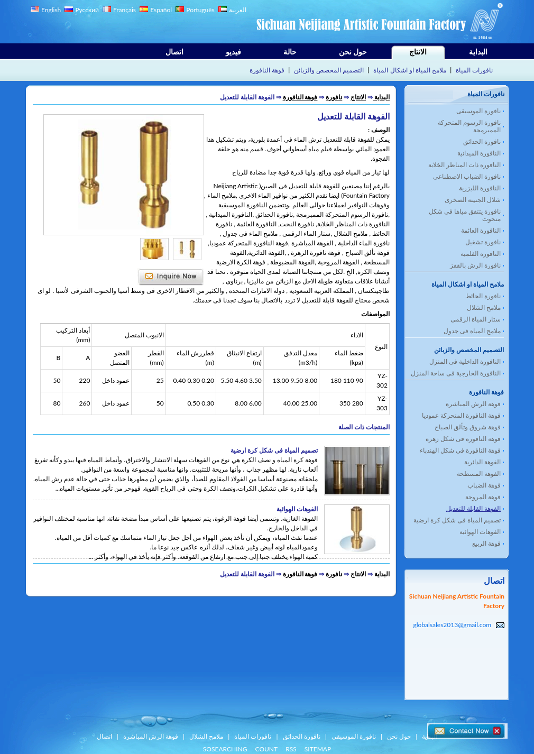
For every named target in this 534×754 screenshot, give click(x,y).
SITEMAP (318, 749)
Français (124, 10)
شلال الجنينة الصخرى (473, 200)
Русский (87, 10)
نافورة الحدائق (482, 141)
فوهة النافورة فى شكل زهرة (463, 439)
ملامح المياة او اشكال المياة (409, 70)
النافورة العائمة (481, 230)
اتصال (174, 51)
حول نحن (353, 51)
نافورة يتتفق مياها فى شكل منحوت (465, 215)
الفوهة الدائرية (482, 462)
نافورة (334, 97)
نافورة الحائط (483, 296)
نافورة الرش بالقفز (475, 265)
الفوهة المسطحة (479, 473)
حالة (290, 51)
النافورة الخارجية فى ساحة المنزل (456, 373)
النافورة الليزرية (480, 188)
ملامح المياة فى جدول (472, 331)
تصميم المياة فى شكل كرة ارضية (457, 520)
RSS (291, 749)
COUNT (266, 749)
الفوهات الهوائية (480, 532)
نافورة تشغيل (483, 242)
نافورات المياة (474, 70)
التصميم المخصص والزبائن (329, 70)
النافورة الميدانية (479, 153)
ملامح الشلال (484, 307)
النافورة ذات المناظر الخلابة (464, 165)
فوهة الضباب (484, 485)
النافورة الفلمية (481, 254)
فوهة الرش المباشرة (473, 404)
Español (161, 10)
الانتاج (418, 51)
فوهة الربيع (486, 543)
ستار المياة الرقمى (475, 319)
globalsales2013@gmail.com (452, 625)
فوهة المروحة (483, 497)
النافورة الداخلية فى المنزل (465, 361)
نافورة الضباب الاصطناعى (467, 176)
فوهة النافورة (267, 70)
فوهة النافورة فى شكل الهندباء (460, 450)
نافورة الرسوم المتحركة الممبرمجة (469, 126)
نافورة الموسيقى (478, 111)
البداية (478, 51)
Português (200, 10)
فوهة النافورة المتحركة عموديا (461, 415)
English (51, 10)
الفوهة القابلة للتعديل (473, 508)
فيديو (233, 51)
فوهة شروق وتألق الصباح (468, 427)
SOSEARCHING (225, 749)
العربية (237, 10)
